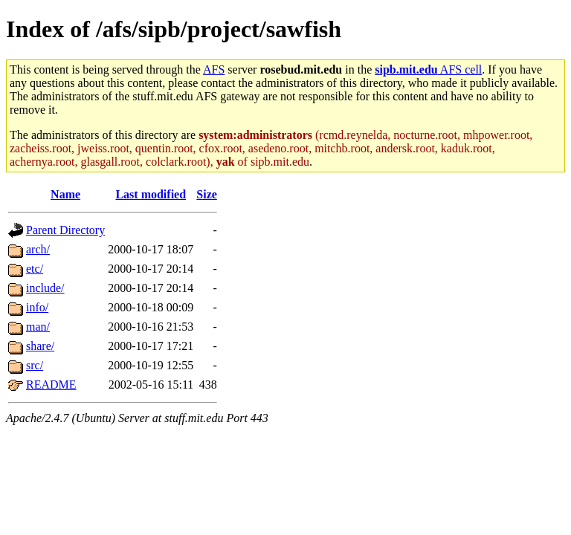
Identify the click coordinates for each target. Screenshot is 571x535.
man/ (38, 326)
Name (65, 194)
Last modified (150, 194)
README (51, 384)
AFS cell (428, 69)
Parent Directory (65, 230)
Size (206, 194)
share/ (40, 346)
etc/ (34, 268)
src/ (34, 365)
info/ (37, 307)
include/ (45, 288)
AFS (214, 69)
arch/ (38, 249)
